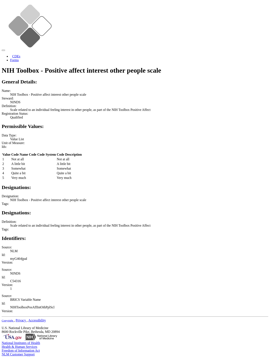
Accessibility (37, 320)
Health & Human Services (19, 346)
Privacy (21, 320)
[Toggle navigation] (3, 50)
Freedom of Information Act (21, 350)
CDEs (16, 56)
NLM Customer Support (18, 354)
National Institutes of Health (21, 343)
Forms (14, 60)
